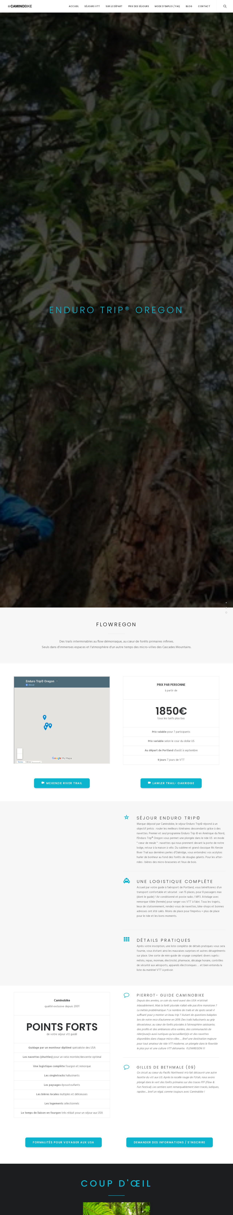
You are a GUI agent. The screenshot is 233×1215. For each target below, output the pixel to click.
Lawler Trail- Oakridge (171, 783)
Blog (189, 6)
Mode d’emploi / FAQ (167, 6)
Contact (204, 6)
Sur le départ (114, 6)
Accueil (74, 6)
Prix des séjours (138, 6)
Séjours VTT (92, 6)
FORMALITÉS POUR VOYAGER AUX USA (63, 1142)
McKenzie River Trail (62, 783)
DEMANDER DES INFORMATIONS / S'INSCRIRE (169, 1142)
